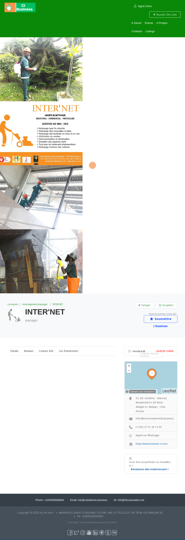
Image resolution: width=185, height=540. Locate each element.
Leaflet (169, 391)
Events (149, 22)
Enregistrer (166, 305)
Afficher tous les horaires (149, 355)
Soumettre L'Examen (160, 320)
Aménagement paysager (35, 304)
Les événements (68, 351)
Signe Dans (145, 6)
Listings (150, 31)
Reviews (28, 351)
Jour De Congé (165, 351)
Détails (14, 351)
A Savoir (137, 22)
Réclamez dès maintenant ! (150, 469)
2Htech (113, 522)
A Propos (161, 22)
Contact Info (46, 351)
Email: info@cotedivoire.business (88, 500)
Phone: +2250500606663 (49, 500)
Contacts (137, 31)
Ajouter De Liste (165, 14)
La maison (13, 304)
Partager (144, 305)
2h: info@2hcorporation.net (128, 500)
